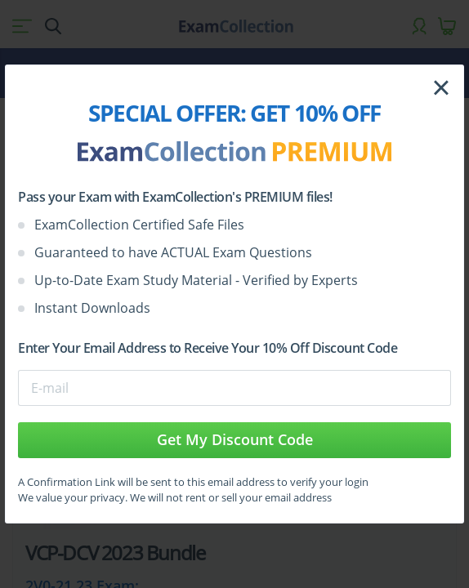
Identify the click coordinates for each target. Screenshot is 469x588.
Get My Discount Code (235, 439)
